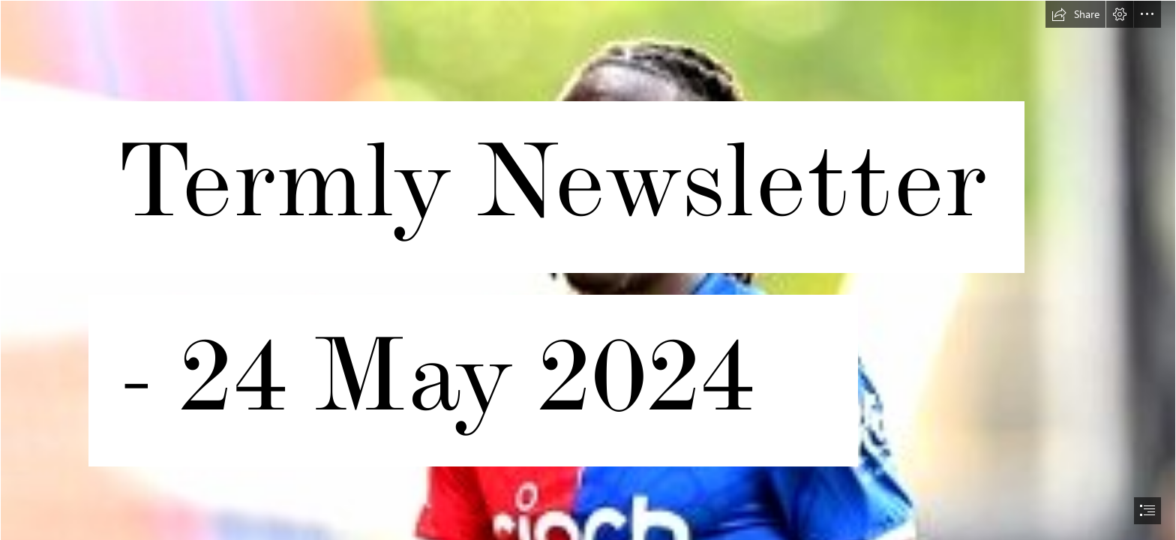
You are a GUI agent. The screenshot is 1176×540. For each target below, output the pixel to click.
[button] (1076, 14)
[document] (588, 270)
